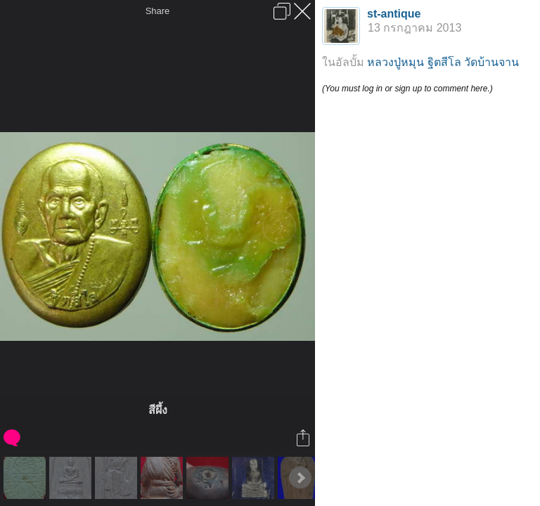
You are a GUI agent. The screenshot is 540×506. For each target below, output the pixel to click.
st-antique (393, 14)
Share (158, 11)
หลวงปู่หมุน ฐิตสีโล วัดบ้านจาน (443, 62)
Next (300, 478)
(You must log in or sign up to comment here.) (407, 88)
